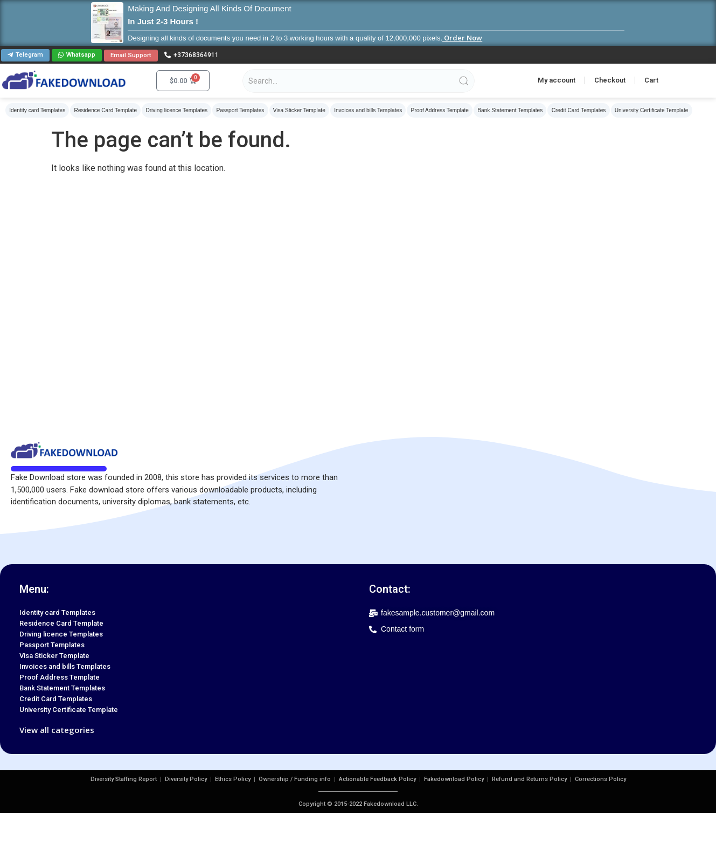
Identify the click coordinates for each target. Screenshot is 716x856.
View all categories (56, 729)
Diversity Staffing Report (124, 779)
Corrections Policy (600, 779)
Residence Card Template (104, 110)
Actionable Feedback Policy (377, 779)
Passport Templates (237, 110)
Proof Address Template (433, 110)
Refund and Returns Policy (529, 779)
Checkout (609, 80)
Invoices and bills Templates (362, 110)
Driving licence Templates (174, 110)
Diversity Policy (186, 779)
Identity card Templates (37, 110)
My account (556, 80)
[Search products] (358, 80)
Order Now (462, 38)
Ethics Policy (233, 779)
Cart (651, 80)
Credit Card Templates (570, 110)
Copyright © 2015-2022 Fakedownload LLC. (358, 803)
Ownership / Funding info (295, 779)
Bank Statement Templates (503, 110)
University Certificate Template (642, 110)
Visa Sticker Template (295, 110)
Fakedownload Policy (454, 779)
